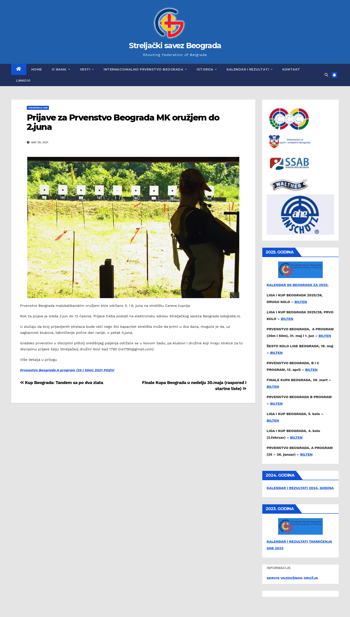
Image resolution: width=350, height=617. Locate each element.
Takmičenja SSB (38, 107)
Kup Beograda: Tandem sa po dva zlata (61, 382)
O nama (61, 69)
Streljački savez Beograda (175, 45)
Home (36, 69)
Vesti (87, 69)
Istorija (207, 69)
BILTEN (301, 302)
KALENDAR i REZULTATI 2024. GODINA (300, 488)
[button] (326, 75)
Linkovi (23, 81)
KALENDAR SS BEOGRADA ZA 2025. (298, 285)
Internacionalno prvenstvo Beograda (145, 69)
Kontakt (291, 69)
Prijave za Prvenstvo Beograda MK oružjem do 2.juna (123, 122)
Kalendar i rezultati (250, 69)
